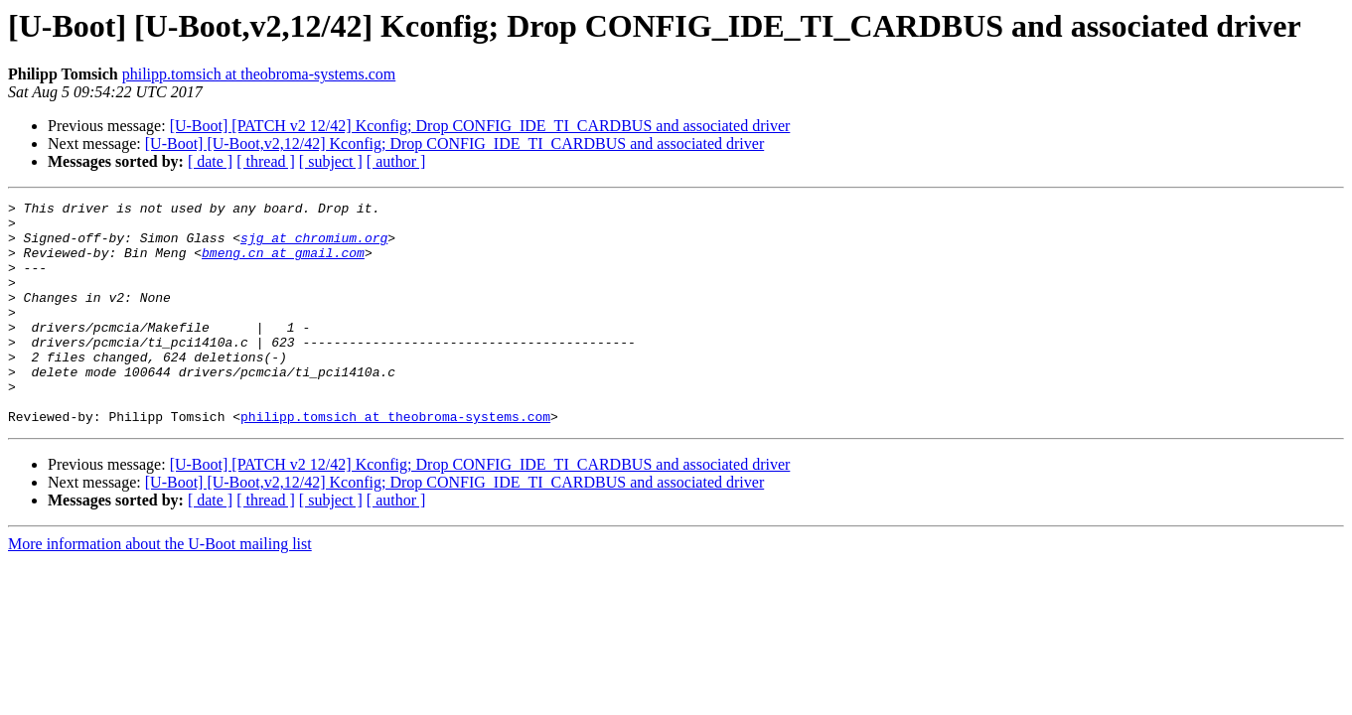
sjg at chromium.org (313, 246)
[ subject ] (331, 161)
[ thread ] (265, 161)
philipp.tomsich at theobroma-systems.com (259, 74)
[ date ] (210, 161)
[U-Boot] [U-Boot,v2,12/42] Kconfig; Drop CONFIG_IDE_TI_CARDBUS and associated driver (454, 143)
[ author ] (396, 161)
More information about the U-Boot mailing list (160, 588)
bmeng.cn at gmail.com (283, 264)
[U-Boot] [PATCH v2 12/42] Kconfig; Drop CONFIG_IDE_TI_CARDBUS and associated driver (480, 125)
